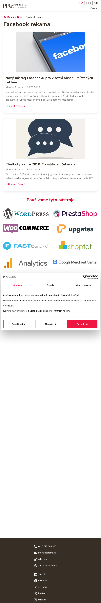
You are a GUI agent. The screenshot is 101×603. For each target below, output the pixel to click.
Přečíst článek (15, 106)
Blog (19, 17)
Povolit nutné (18, 324)
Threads (42, 599)
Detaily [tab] (50, 285)
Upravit (50, 324)
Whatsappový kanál (47, 565)
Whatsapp (43, 559)
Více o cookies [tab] (83, 285)
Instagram (43, 587)
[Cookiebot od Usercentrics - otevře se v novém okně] (85, 277)
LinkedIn (42, 574)
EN (88, 3)
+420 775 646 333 (47, 546)
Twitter (41, 593)
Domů (10, 17)
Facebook (42, 580)
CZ (81, 3)
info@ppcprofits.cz (47, 552)
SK (96, 3)
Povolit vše (82, 324)
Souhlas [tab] (17, 285)
